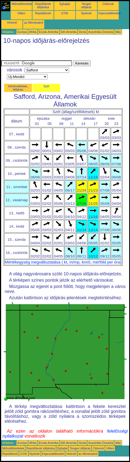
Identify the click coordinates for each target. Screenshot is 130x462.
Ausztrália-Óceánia (100, 31)
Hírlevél (12, 22)
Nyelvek (86, 13)
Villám (21, 13)
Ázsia (82, 31)
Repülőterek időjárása (43, 5)
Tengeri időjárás (86, 5)
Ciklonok (108, 3)
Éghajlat (64, 3)
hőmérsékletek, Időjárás (18, 88)
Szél (46, 86)
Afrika (33, 31)
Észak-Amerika (49, 31)
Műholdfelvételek (23, 3)
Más (118, 31)
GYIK (64, 13)
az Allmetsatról (33, 22)
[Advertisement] (45, 53)
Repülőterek (43, 13)
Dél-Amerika (69, 31)
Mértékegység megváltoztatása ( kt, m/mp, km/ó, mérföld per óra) (63, 262)
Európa (22, 31)
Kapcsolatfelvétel (109, 13)
